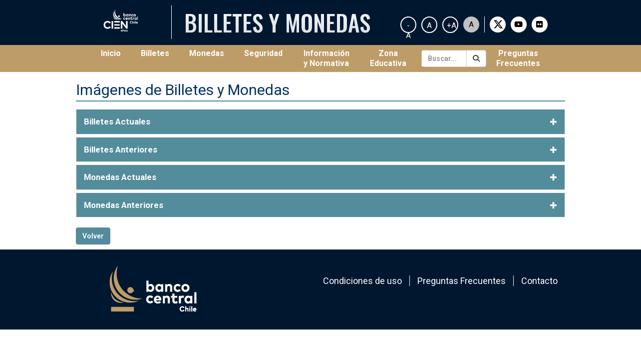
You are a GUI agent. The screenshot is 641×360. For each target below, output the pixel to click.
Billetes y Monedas (277, 22)
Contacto (539, 281)
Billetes (155, 53)
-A (408, 27)
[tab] (320, 122)
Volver (93, 236)
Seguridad (263, 53)
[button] (320, 122)
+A (451, 25)
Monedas (206, 53)
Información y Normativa (326, 58)
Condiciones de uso (362, 281)
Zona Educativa (388, 58)
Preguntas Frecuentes (518, 58)
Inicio (116, 53)
